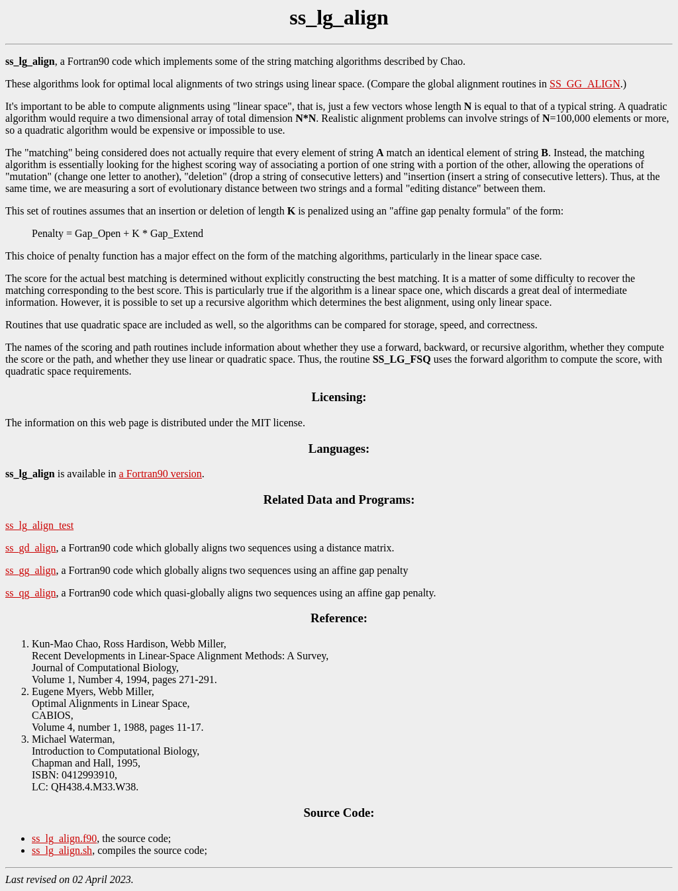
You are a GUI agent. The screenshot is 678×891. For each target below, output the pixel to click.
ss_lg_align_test (39, 525)
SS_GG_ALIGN (585, 83)
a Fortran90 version (160, 473)
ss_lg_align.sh (62, 850)
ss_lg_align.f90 (64, 838)
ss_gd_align (30, 547)
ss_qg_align (30, 592)
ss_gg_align (30, 570)
